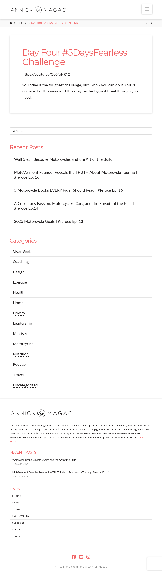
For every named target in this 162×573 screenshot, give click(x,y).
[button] (147, 9)
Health (18, 292)
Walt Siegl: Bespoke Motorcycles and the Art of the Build (63, 159)
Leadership (22, 323)
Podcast (19, 364)
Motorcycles (23, 343)
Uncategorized (25, 385)
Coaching (21, 261)
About (16, 529)
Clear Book (22, 251)
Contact (17, 536)
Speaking (18, 522)
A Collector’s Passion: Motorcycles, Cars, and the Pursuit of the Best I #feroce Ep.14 (74, 206)
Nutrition (21, 354)
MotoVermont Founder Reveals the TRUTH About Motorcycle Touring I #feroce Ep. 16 (75, 174)
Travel (18, 374)
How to (19, 313)
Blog (15, 502)
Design (19, 271)
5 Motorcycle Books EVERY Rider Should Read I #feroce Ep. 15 (68, 190)
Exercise (20, 282)
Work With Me (21, 516)
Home (18, 302)
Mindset (20, 333)
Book (16, 509)
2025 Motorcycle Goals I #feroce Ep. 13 (48, 221)
